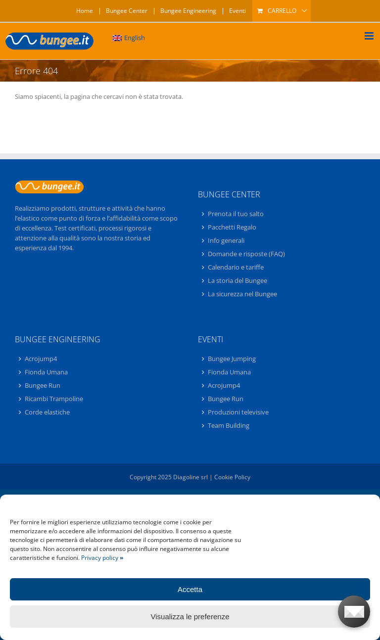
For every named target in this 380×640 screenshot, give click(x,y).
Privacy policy (102, 557)
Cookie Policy (232, 477)
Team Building (228, 425)
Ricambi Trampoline (54, 398)
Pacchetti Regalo (232, 227)
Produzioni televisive (238, 412)
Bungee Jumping (232, 359)
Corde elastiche (47, 412)
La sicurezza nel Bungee (242, 293)
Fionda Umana (46, 371)
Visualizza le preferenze (190, 616)
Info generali (226, 240)
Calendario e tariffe (236, 267)
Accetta (190, 589)
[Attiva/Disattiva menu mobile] (370, 36)
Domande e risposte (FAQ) (246, 253)
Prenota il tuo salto (236, 214)
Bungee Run (42, 385)
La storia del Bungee (237, 280)
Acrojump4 (41, 359)
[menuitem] (129, 38)
